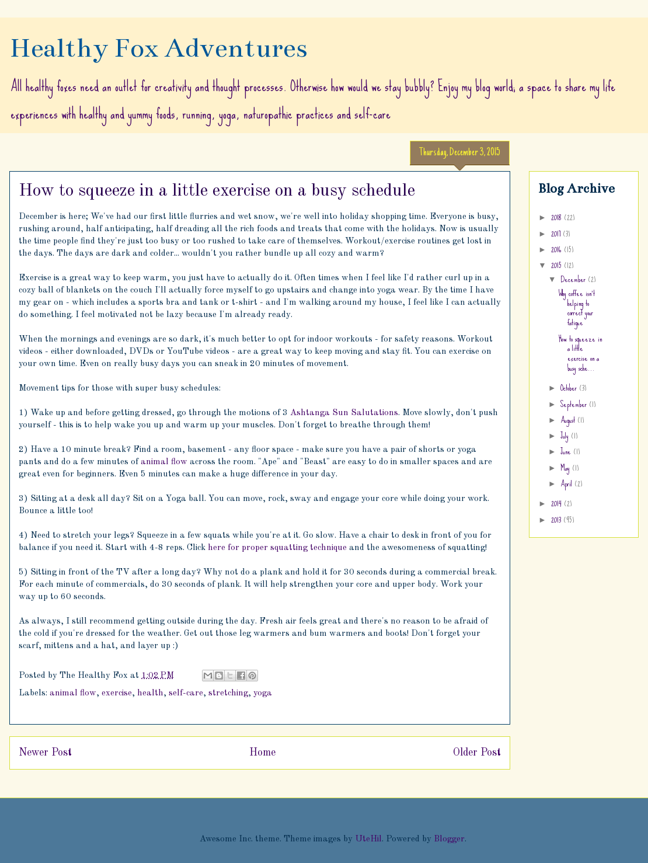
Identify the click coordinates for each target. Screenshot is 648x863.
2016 (557, 249)
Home (262, 752)
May (566, 468)
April (567, 483)
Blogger (449, 839)
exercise (117, 693)
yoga (262, 693)
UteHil (368, 839)
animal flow (164, 462)
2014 (557, 503)
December (574, 279)
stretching (228, 693)
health (150, 693)
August (568, 420)
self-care (186, 693)
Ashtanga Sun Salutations (344, 413)
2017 (557, 233)
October (569, 388)
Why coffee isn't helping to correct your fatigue (577, 307)
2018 (557, 217)
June (566, 451)
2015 (557, 265)
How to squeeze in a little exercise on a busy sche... (580, 353)
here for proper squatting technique (277, 548)
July (565, 435)
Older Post (477, 752)
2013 (557, 519)
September (574, 404)
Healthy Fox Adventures (158, 48)
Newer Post (45, 752)
